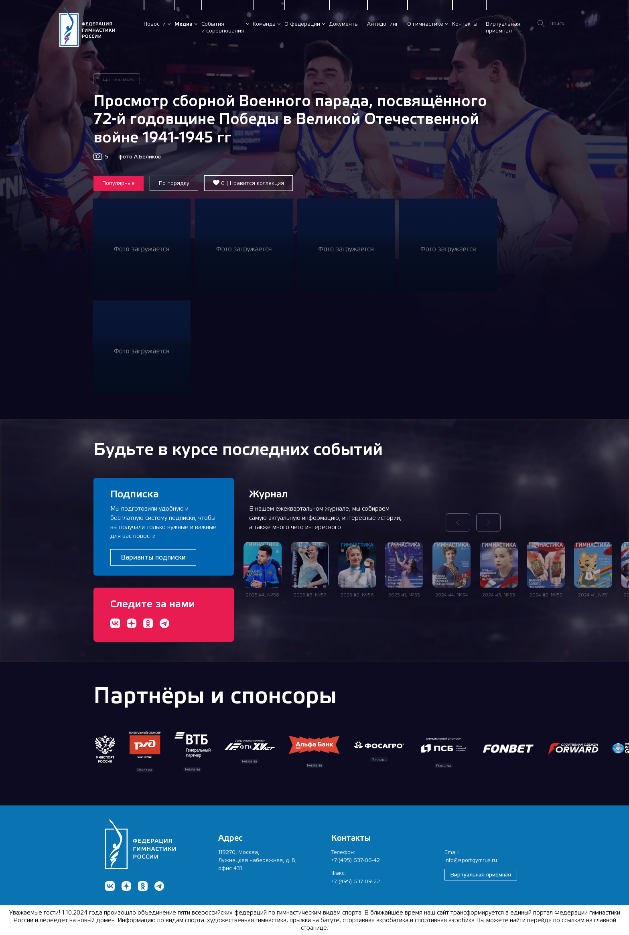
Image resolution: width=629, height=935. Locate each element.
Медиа (183, 23)
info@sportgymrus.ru (470, 860)
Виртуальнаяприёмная (503, 27)
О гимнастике (425, 23)
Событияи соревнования (222, 27)
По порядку (174, 183)
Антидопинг (382, 23)
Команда (264, 23)
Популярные (118, 183)
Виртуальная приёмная (480, 874)
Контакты (464, 23)
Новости (155, 23)
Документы (344, 23)
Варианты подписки (153, 557)
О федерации (302, 23)
